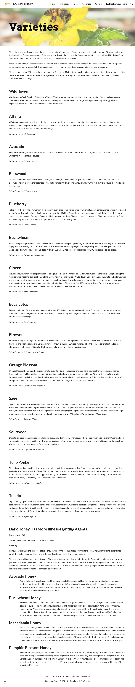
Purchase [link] (64, 3)
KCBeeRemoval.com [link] (116, 3)
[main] (67, 26)
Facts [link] (75, 3)
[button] (131, 4)
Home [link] (53, 3)
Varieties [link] (86, 3)
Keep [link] (97, 3)
